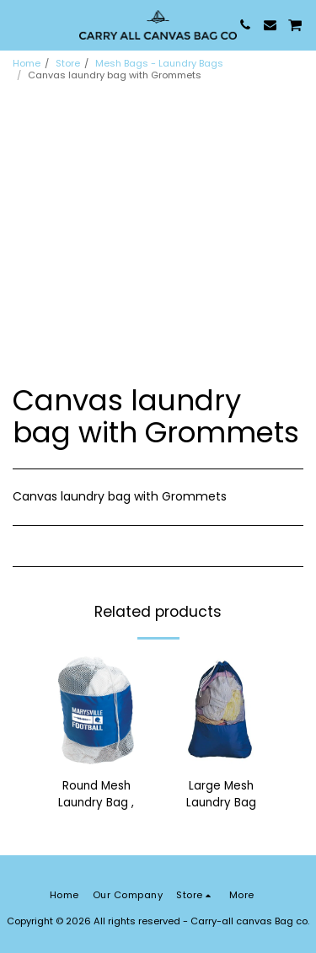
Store (68, 63)
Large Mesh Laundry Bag (221, 794)
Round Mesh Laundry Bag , (96, 794)
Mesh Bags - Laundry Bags (159, 63)
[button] (18, 24)
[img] (96, 710)
